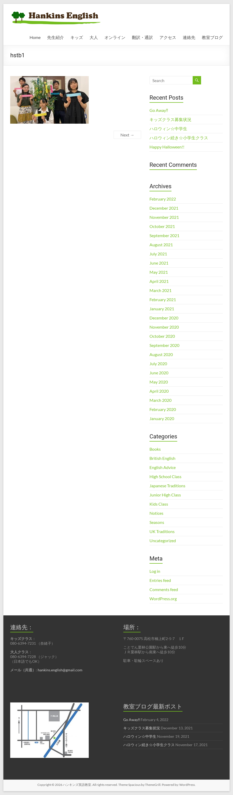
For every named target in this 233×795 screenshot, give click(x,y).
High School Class (165, 476)
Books (155, 449)
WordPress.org (163, 598)
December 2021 (163, 207)
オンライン (114, 37)
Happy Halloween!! (166, 146)
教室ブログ (212, 37)
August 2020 (161, 354)
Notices (156, 513)
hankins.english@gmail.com (60, 670)
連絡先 (189, 37)
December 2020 (163, 317)
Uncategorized (162, 540)
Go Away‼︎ (158, 110)
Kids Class (158, 503)
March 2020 (160, 400)
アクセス (167, 37)
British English (162, 458)
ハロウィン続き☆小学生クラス (178, 137)
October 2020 (162, 336)
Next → (127, 134)
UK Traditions (162, 531)
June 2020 (158, 372)
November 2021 (164, 217)
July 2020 (158, 363)
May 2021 (158, 272)
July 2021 (158, 253)
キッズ (76, 37)
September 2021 (164, 235)
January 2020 (161, 418)
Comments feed (163, 589)
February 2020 (162, 409)
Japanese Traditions (167, 485)
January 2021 (161, 308)
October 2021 (162, 226)
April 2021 (159, 281)
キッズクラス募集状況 (170, 119)
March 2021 (160, 290)
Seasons (156, 522)
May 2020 (158, 381)
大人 (94, 37)
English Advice (162, 467)
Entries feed (160, 580)
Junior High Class (165, 494)
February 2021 (162, 299)
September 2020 (164, 345)
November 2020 (164, 326)
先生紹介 (55, 37)
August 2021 (161, 244)
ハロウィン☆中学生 (168, 128)
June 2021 (158, 262)
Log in (154, 571)
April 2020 (159, 390)
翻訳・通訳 (142, 37)
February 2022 (162, 198)
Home (35, 37)
